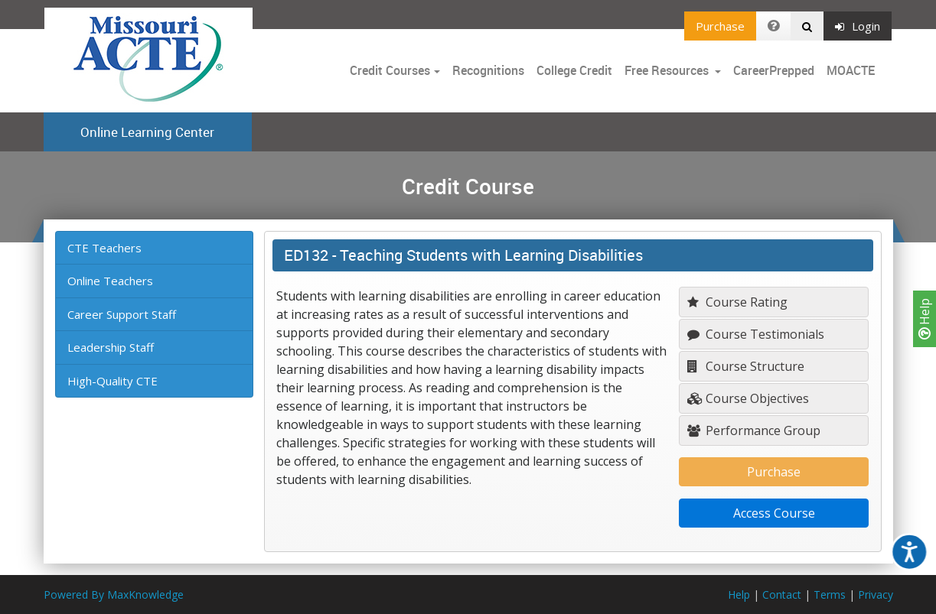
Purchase (720, 26)
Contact (781, 594)
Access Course (774, 513)
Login (857, 26)
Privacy (875, 594)
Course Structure (745, 366)
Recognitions (488, 70)
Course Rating (737, 302)
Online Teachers (110, 280)
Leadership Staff (110, 347)
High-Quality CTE (112, 380)
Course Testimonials (755, 334)
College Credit (574, 70)
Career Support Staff (121, 314)
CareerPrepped (773, 70)
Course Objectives (748, 398)
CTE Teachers (104, 247)
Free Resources (667, 70)
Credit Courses (390, 70)
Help (924, 318)
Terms (830, 594)
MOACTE (851, 70)
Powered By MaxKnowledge (114, 594)
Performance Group (753, 430)
